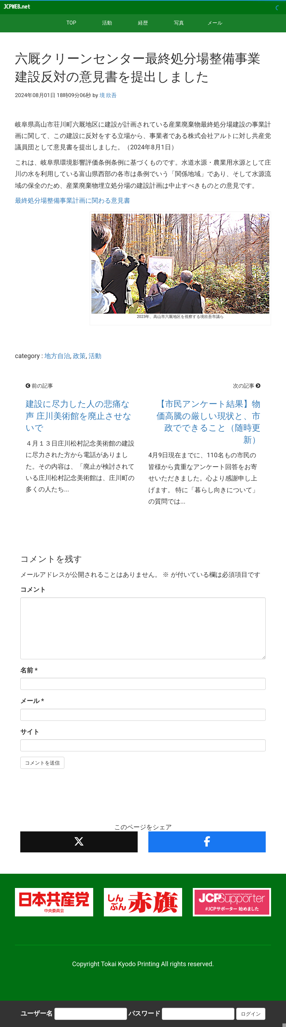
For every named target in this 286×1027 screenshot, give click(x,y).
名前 (29, 670)
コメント (33, 589)
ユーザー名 (37, 1013)
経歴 (143, 23)
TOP (71, 23)
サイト (29, 731)
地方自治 (57, 356)
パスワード (144, 1013)
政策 (79, 356)
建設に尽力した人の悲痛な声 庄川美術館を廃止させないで (79, 416)
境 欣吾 (108, 95)
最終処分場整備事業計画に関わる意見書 (72, 200)
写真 (179, 23)
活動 (107, 23)
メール (214, 23)
